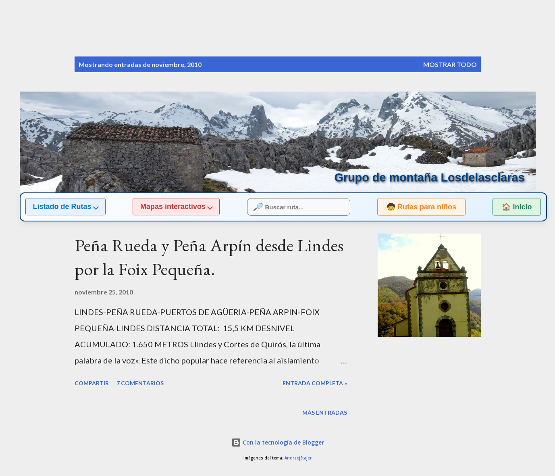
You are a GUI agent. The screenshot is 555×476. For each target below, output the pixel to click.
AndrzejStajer (298, 458)
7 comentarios (140, 383)
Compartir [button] (92, 383)
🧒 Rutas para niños (414, 207)
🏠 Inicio (517, 207)
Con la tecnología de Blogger (277, 442)
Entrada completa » (315, 383)
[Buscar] (442, 22)
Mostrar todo (450, 64)
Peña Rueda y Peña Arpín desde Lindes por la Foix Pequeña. (209, 257)
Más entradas (324, 412)
